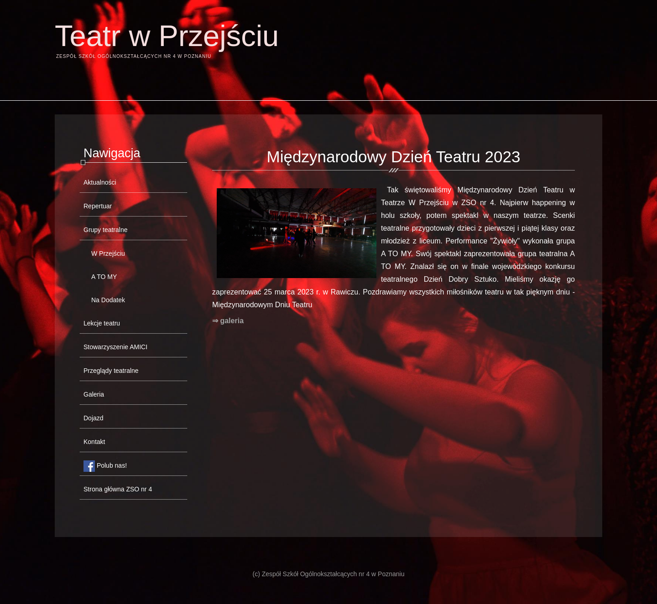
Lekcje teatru (101, 323)
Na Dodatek (108, 300)
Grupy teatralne (105, 229)
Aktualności (99, 182)
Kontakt (94, 441)
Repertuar (97, 206)
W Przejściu (108, 253)
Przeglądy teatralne (111, 370)
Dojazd (93, 418)
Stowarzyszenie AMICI (115, 347)
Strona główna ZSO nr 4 (117, 489)
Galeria (93, 394)
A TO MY (104, 276)
